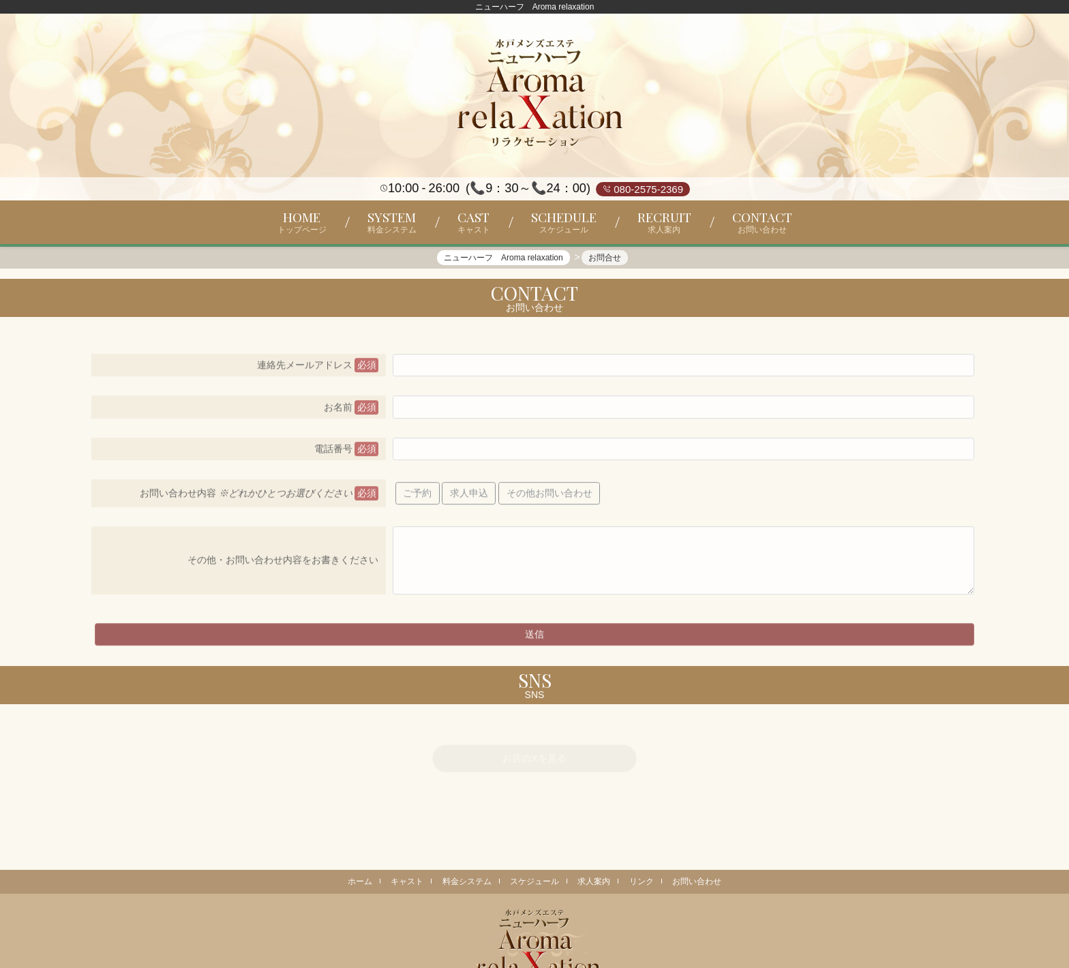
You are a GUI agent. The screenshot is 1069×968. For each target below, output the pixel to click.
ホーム (360, 881)
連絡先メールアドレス (304, 370)
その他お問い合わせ (549, 499)
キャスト (407, 881)
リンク (641, 881)
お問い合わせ (696, 881)
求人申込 (469, 499)
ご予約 (417, 499)
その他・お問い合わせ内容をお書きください (282, 565)
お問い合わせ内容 (246, 499)
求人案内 (593, 881)
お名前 (338, 412)
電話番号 (333, 454)
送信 (534, 640)
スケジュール (534, 881)
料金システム (467, 881)
